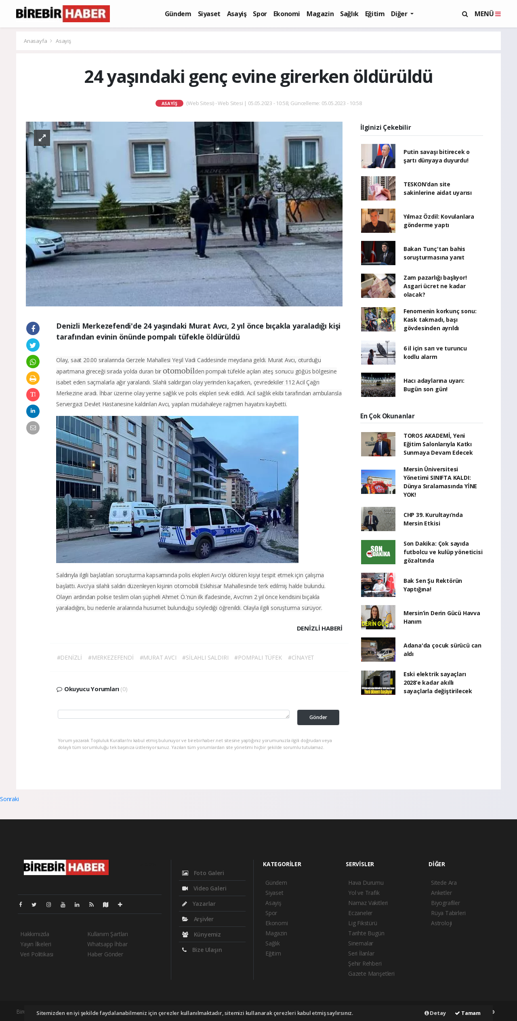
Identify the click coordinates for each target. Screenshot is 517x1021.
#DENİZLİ (69, 657)
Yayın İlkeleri (35, 944)
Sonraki (9, 799)
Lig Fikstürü (362, 923)
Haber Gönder (105, 954)
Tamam (468, 1013)
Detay (435, 1013)
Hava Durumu (366, 882)
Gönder (318, 717)
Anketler (441, 893)
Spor (260, 13)
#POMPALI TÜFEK (258, 657)
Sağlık (349, 13)
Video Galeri (204, 888)
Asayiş (237, 13)
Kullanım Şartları (107, 934)
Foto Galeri (203, 873)
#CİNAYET (301, 657)
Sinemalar (360, 943)
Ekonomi (286, 13)
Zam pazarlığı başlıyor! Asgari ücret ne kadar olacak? (435, 286)
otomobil (179, 370)
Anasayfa (36, 40)
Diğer (400, 13)
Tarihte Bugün (366, 933)
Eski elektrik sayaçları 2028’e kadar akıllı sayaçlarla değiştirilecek (438, 682)
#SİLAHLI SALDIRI (205, 657)
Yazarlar (199, 903)
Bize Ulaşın (202, 949)
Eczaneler (360, 913)
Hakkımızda (34, 934)
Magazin (320, 13)
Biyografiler (445, 903)
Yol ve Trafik (364, 893)
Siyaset (209, 13)
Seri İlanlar (361, 953)
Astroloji (441, 923)
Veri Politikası (36, 954)
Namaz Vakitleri (368, 903)
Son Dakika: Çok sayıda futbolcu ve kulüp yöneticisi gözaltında (443, 552)
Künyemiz (201, 934)
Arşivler (198, 919)
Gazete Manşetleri (371, 973)
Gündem (178, 13)
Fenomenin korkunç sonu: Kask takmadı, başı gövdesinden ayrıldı (440, 319)
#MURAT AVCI (158, 657)
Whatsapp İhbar (107, 944)
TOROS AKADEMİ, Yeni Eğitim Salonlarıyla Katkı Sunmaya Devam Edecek (438, 444)
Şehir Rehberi (365, 963)
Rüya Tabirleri (448, 913)
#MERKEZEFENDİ (111, 657)
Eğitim (375, 13)
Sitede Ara (444, 882)
